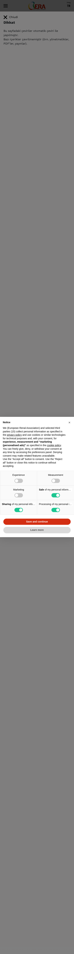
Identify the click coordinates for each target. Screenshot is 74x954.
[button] (69, 422)
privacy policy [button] (14, 434)
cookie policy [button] (54, 445)
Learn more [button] (37, 530)
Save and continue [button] (37, 521)
